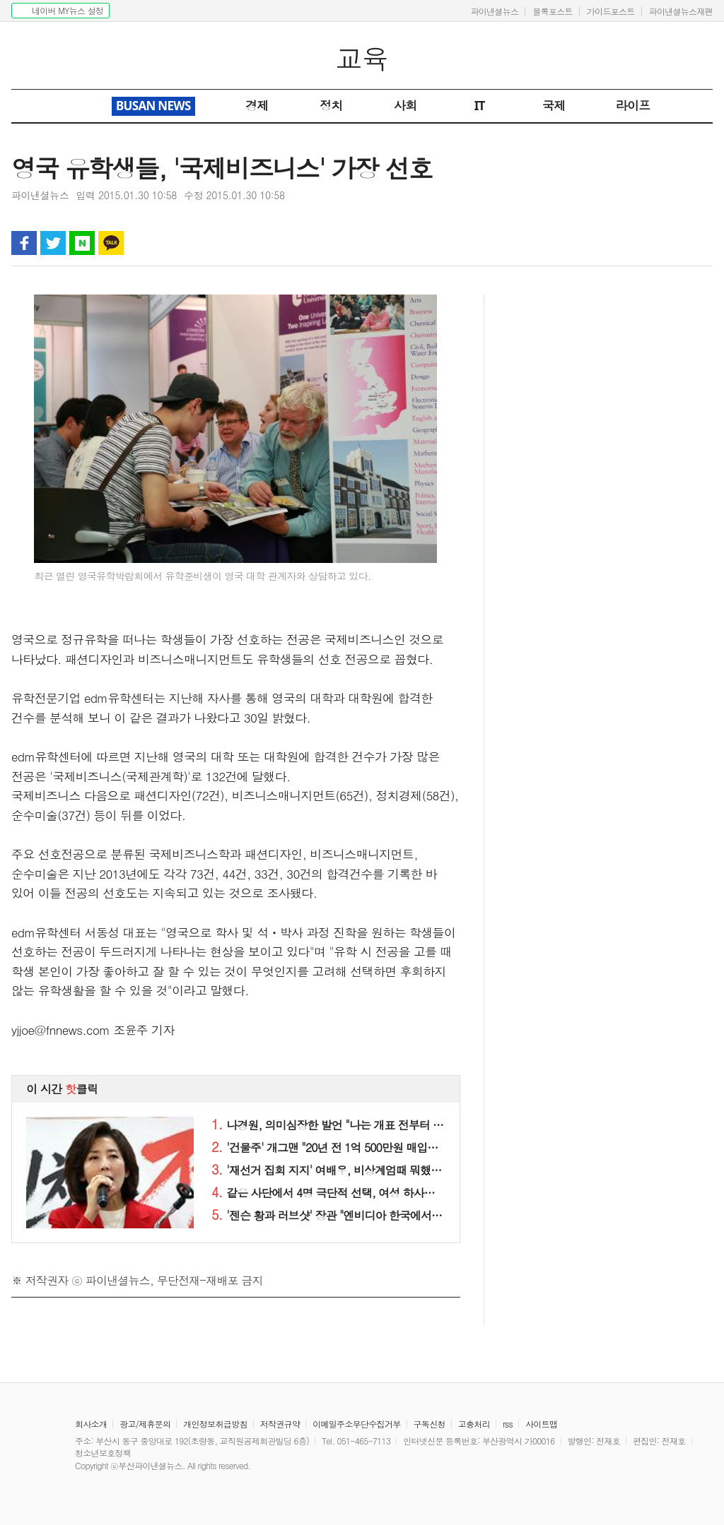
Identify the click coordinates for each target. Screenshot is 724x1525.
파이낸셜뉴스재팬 (681, 11)
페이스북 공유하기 (24, 243)
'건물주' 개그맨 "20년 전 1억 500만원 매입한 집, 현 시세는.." (363, 1147)
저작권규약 (280, 1424)
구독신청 (429, 1424)
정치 (331, 105)
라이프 (633, 105)
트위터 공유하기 (53, 243)
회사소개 (91, 1424)
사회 (405, 105)
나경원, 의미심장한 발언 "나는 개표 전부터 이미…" (340, 1125)
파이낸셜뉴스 (494, 11)
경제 (257, 105)
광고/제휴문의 (144, 1424)
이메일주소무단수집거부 (356, 1424)
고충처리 (474, 1424)
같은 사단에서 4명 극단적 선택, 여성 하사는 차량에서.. (349, 1193)
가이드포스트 (611, 11)
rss (508, 1424)
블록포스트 (552, 11)
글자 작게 (671, 243)
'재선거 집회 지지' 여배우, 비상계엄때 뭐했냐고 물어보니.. (358, 1170)
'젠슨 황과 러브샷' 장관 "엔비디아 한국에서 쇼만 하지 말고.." (363, 1215)
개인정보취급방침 (215, 1424)
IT (479, 105)
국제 (554, 105)
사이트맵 (541, 1424)
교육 (362, 58)
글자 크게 (700, 243)
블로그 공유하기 (82, 243)
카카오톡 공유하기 (111, 243)
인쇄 (642, 243)
